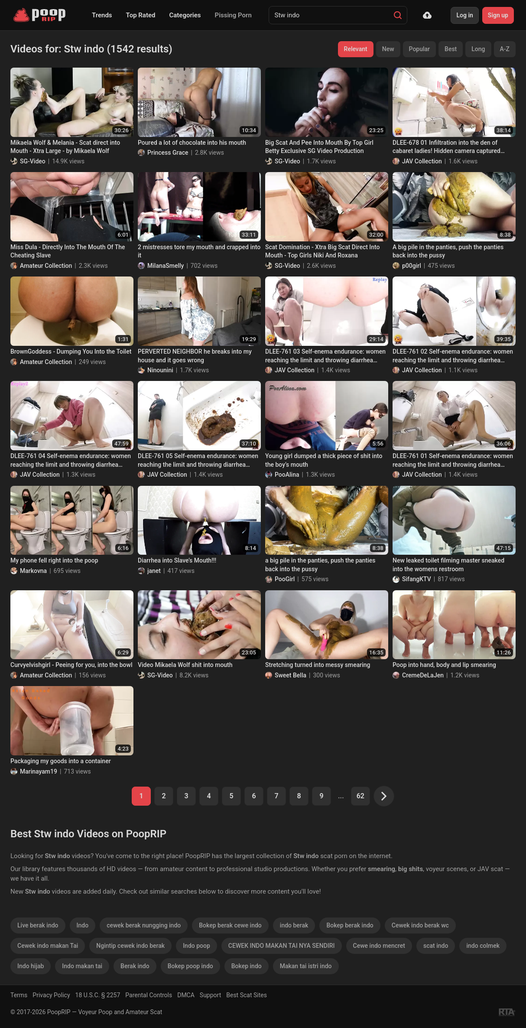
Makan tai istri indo (306, 966)
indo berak (294, 925)
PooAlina (287, 474)
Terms (18, 995)
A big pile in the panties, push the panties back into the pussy (448, 251)
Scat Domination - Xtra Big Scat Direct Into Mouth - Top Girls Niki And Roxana (322, 251)
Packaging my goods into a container (60, 761)
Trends (102, 15)
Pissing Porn (233, 15)
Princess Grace (167, 152)
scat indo (435, 945)
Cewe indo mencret (379, 945)
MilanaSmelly (165, 265)
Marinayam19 (38, 771)
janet (154, 570)
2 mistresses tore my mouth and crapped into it (199, 251)
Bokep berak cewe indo (230, 925)
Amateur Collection (46, 265)
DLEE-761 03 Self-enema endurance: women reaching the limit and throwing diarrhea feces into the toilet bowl (325, 356)
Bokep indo (246, 966)
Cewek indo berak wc (420, 925)
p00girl (411, 265)
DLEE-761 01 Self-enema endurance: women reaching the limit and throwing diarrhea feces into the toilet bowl (453, 460)
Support (210, 995)
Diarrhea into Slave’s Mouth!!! (177, 560)
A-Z (505, 49)
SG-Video (32, 161)
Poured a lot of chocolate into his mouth (192, 142)
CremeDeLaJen (423, 675)
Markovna (33, 570)
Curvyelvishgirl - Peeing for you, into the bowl (71, 664)
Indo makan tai (82, 966)
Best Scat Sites (246, 995)
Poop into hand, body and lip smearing (444, 664)
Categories (185, 15)
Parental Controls (148, 995)
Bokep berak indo (349, 925)
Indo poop (196, 945)
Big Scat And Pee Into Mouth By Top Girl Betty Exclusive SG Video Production (319, 147)
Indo (83, 925)
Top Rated (141, 15)
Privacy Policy (51, 995)
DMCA (186, 995)
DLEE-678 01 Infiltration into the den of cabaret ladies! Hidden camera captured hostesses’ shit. (446, 147)
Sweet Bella (290, 675)
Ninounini (160, 370)
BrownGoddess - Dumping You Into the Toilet (70, 351)
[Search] (397, 15)
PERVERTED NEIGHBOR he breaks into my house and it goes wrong (195, 356)
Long (478, 49)
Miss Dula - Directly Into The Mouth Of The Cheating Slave (67, 251)
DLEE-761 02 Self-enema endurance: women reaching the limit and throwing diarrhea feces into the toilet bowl (453, 356)
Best (451, 49)
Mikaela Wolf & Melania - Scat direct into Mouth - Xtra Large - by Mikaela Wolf (65, 147)
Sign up (498, 15)
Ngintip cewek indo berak (130, 945)
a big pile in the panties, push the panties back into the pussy (320, 565)
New (388, 49)
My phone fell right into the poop (54, 560)
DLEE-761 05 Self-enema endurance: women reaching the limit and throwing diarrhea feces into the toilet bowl (198, 460)
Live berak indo (37, 925)
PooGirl (285, 579)
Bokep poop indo (190, 966)
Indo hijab (30, 966)
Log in (464, 15)
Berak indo (134, 966)
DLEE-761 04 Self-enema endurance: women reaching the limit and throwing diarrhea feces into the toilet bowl (70, 460)
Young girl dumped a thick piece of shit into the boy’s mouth (323, 460)
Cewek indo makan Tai (47, 945)
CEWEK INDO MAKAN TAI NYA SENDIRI (281, 945)
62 (360, 796)
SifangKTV (416, 579)
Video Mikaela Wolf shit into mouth (185, 664)
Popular (419, 49)
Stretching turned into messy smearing (317, 664)
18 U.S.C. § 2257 (97, 995)
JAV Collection (422, 161)
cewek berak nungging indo (144, 925)
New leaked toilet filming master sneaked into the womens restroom (448, 565)
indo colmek (483, 945)
